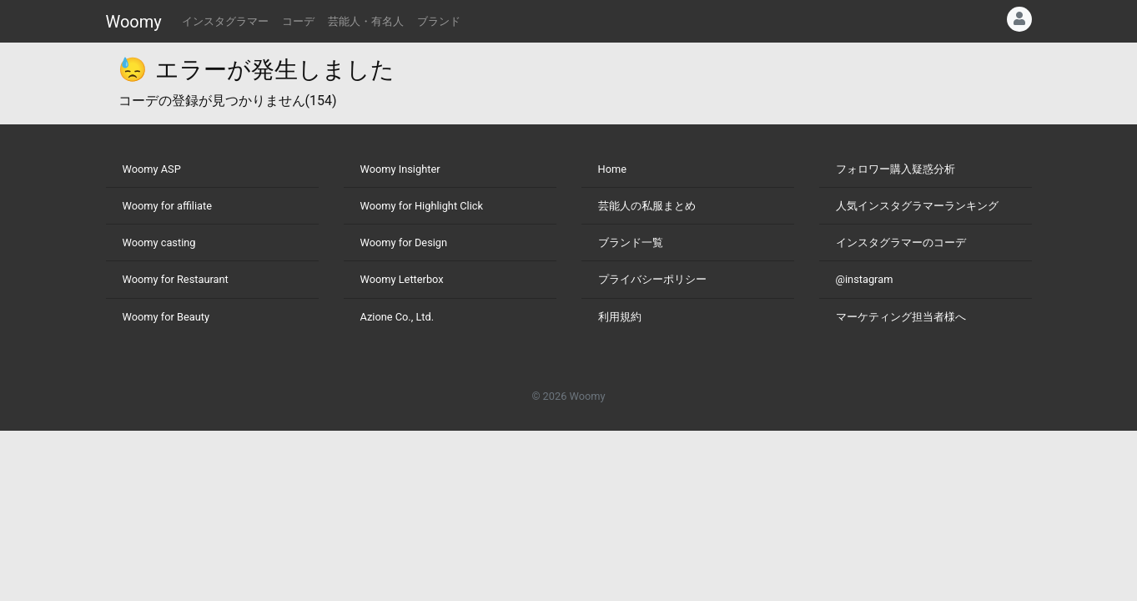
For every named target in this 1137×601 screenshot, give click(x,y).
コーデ (298, 21)
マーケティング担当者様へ (901, 317)
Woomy (134, 22)
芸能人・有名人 (366, 21)
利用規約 (619, 317)
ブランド (438, 21)
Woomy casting (159, 242)
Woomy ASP (152, 169)
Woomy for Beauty (166, 317)
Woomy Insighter (400, 169)
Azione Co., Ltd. (397, 317)
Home (612, 169)
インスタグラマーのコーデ (901, 242)
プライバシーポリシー (652, 279)
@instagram (864, 279)
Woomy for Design (404, 242)
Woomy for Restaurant (176, 279)
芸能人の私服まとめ (647, 205)
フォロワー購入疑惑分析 (895, 169)
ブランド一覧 (630, 242)
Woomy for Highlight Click (422, 205)
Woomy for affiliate (168, 205)
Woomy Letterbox (402, 279)
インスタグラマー (225, 21)
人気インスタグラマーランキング (917, 205)
